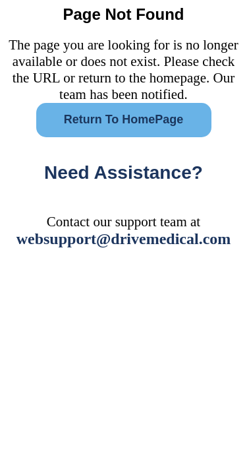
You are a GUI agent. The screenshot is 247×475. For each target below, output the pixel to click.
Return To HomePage (124, 119)
